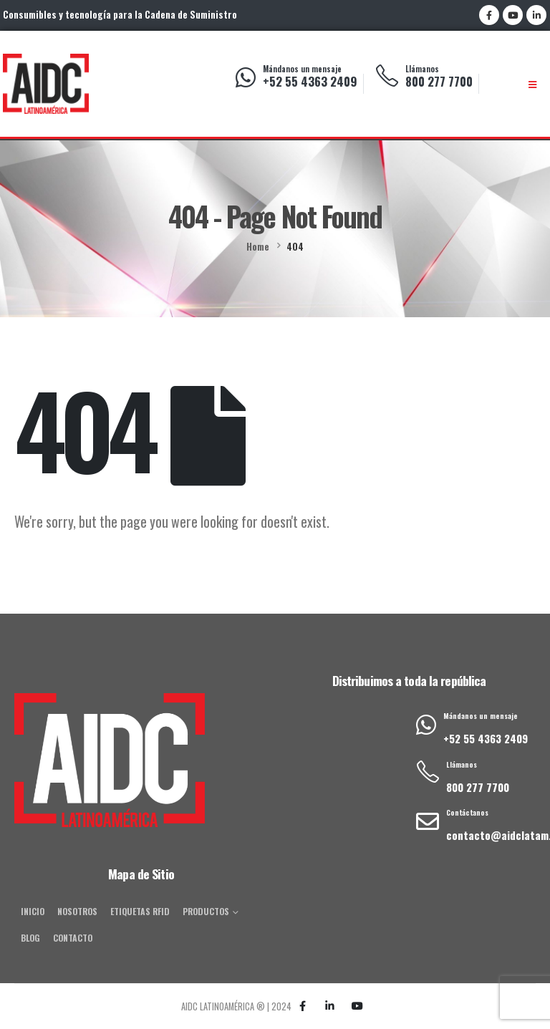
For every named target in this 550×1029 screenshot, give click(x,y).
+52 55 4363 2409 (310, 81)
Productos (206, 911)
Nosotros (77, 911)
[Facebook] (489, 15)
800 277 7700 (439, 81)
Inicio (32, 911)
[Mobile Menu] (532, 84)
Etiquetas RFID (140, 911)
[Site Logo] (46, 84)
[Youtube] (513, 15)
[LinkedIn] (536, 15)
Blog (30, 938)
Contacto (72, 938)
